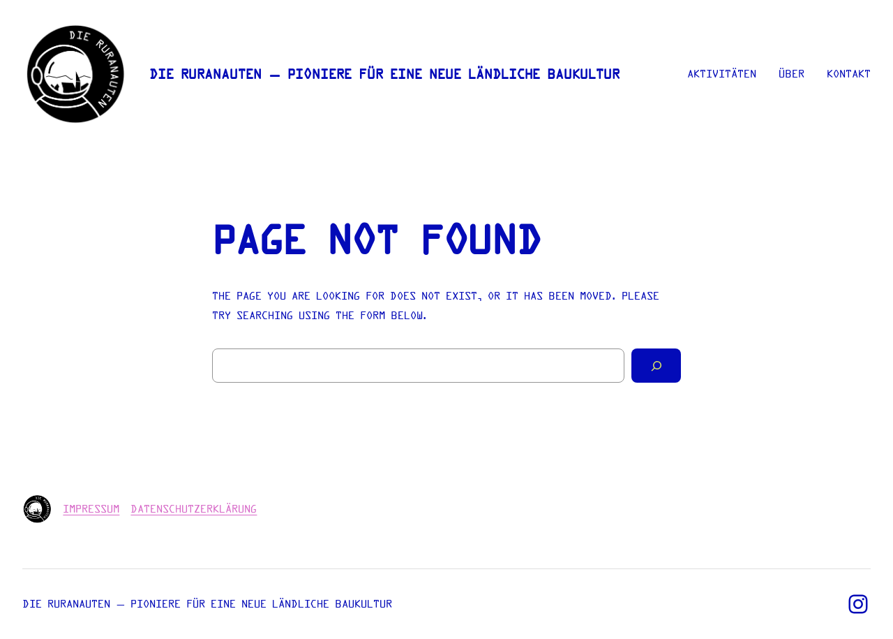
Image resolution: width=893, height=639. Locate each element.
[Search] (656, 365)
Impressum (91, 508)
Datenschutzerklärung (193, 508)
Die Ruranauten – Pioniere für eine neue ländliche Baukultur (384, 74)
